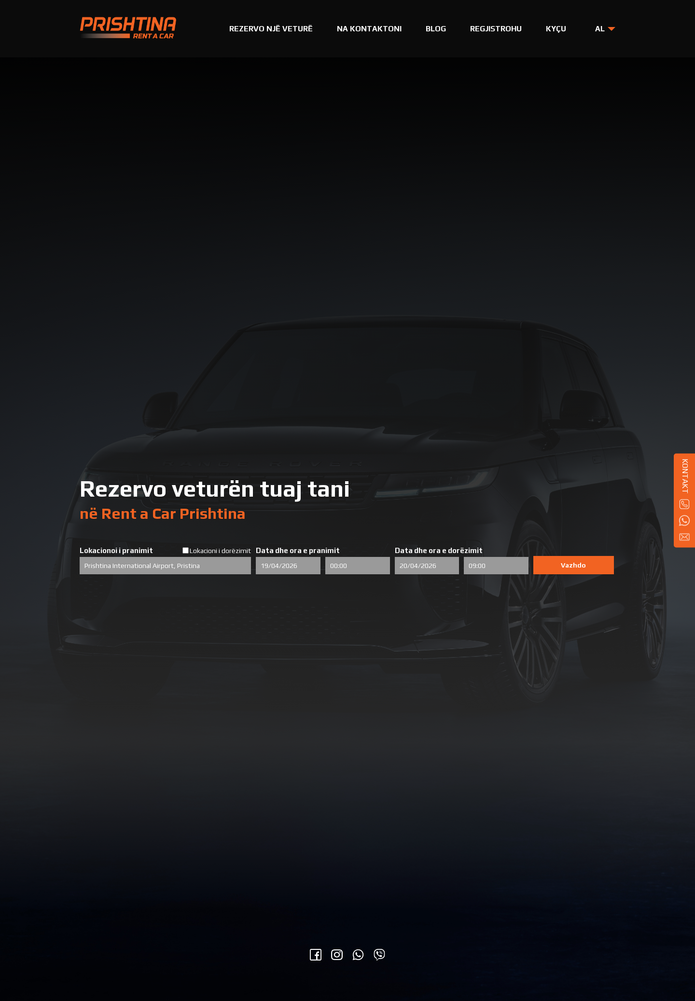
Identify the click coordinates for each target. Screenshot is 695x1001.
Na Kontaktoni (369, 28)
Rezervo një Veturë (271, 28)
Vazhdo (573, 565)
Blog (436, 28)
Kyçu (556, 28)
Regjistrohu (496, 28)
